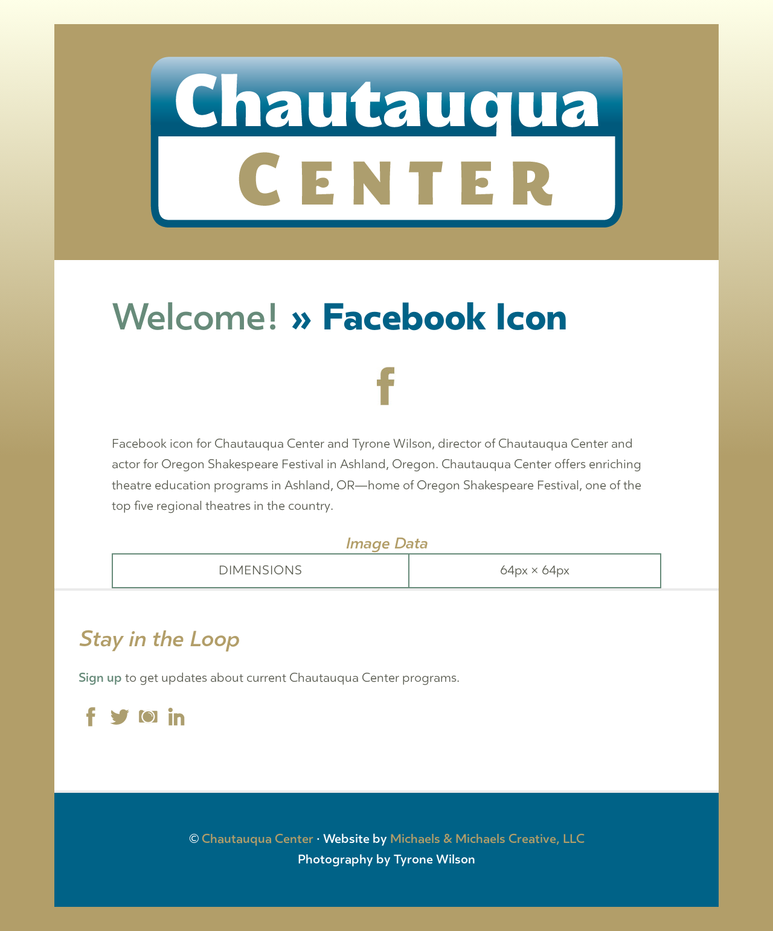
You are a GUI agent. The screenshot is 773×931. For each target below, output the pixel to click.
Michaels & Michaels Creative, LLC (487, 839)
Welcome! (196, 318)
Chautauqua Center (257, 839)
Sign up (100, 677)
